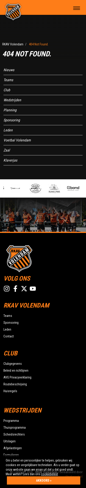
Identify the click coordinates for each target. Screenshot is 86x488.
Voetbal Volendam (17, 140)
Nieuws (8, 70)
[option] (18, 188)
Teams (8, 80)
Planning (10, 110)
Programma (11, 421)
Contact (8, 336)
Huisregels (10, 391)
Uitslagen (9, 441)
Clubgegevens (12, 363)
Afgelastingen (12, 448)
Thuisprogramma (14, 427)
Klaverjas (10, 160)
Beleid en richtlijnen (15, 370)
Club (6, 90)
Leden (8, 130)
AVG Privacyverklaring (17, 377)
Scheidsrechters (14, 434)
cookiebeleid (49, 474)
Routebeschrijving (15, 384)
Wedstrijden (12, 100)
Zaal (6, 150)
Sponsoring (11, 120)
